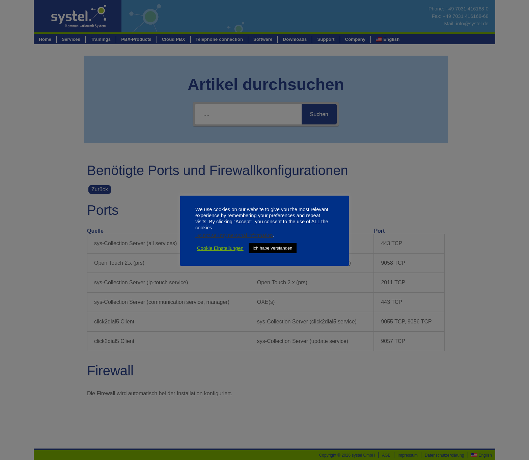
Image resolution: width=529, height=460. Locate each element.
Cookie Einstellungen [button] (220, 248)
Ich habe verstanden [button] (273, 248)
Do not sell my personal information (234, 235)
